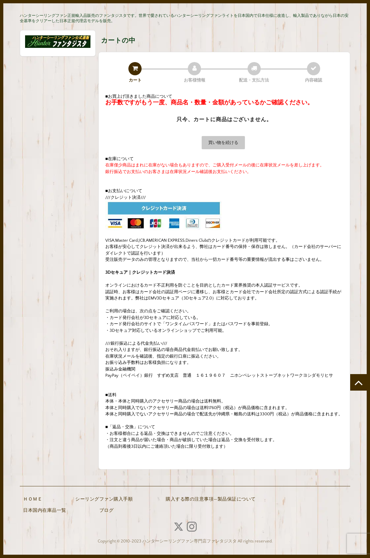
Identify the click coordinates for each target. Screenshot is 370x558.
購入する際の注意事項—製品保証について (211, 499)
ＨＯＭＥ (32, 499)
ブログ (106, 510)
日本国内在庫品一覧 (44, 510)
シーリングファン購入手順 (104, 499)
